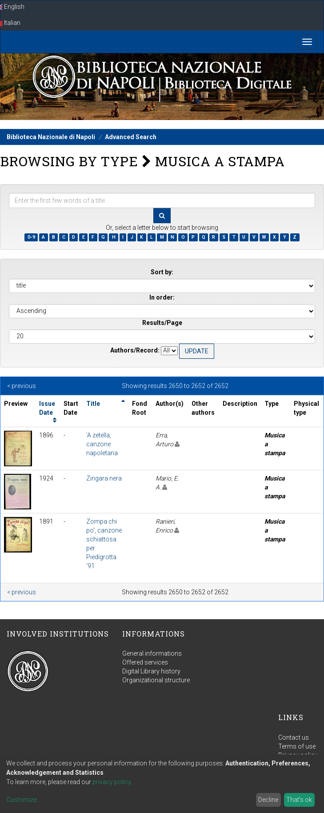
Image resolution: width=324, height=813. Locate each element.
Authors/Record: (135, 350)
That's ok (299, 799)
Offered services (145, 662)
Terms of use (297, 746)
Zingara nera (104, 478)
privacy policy (111, 781)
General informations (152, 653)
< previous (21, 385)
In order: (162, 297)
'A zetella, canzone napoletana (102, 444)
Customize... (23, 799)
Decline (268, 799)
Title (93, 403)
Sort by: (162, 272)
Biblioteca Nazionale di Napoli (51, 136)
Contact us (293, 737)
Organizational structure (156, 680)
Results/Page (162, 322)
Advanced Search (130, 136)
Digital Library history (151, 671)
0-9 (31, 237)
